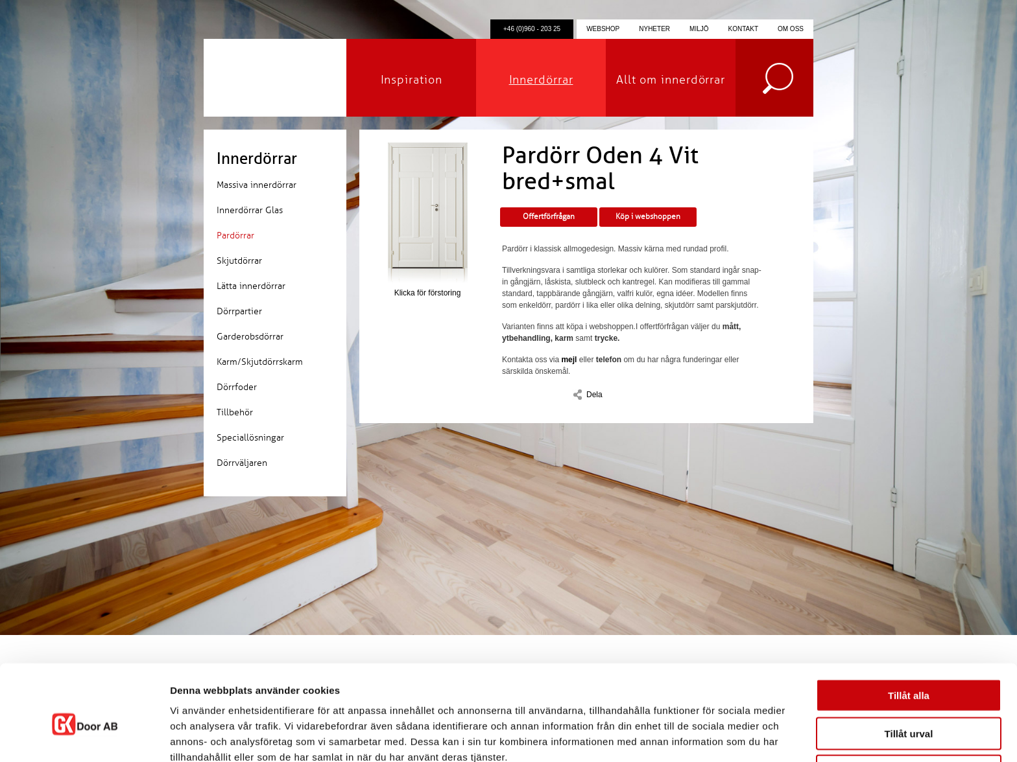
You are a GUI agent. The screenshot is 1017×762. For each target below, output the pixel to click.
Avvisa (908, 708)
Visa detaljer (705, 736)
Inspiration (411, 80)
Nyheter (654, 28)
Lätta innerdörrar (251, 286)
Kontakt (743, 28)
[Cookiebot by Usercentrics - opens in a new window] (84, 736)
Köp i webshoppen (648, 217)
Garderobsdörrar (250, 336)
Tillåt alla (908, 632)
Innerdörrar (541, 80)
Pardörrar (235, 235)
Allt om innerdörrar (670, 80)
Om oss (791, 28)
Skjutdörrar (239, 260)
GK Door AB (275, 78)
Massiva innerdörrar (256, 184)
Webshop (602, 28)
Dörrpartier (239, 311)
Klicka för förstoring (427, 220)
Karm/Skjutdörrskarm (260, 361)
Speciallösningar (250, 437)
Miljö (698, 28)
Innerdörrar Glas (250, 210)
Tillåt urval (909, 670)
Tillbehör (235, 412)
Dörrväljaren (242, 462)
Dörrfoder (237, 387)
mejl (569, 359)
